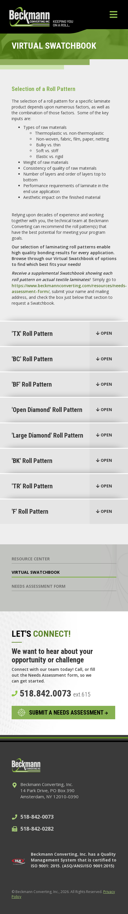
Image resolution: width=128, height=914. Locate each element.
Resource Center (31, 559)
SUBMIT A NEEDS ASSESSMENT (68, 712)
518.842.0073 (51, 693)
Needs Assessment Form (38, 586)
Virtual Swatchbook (36, 572)
